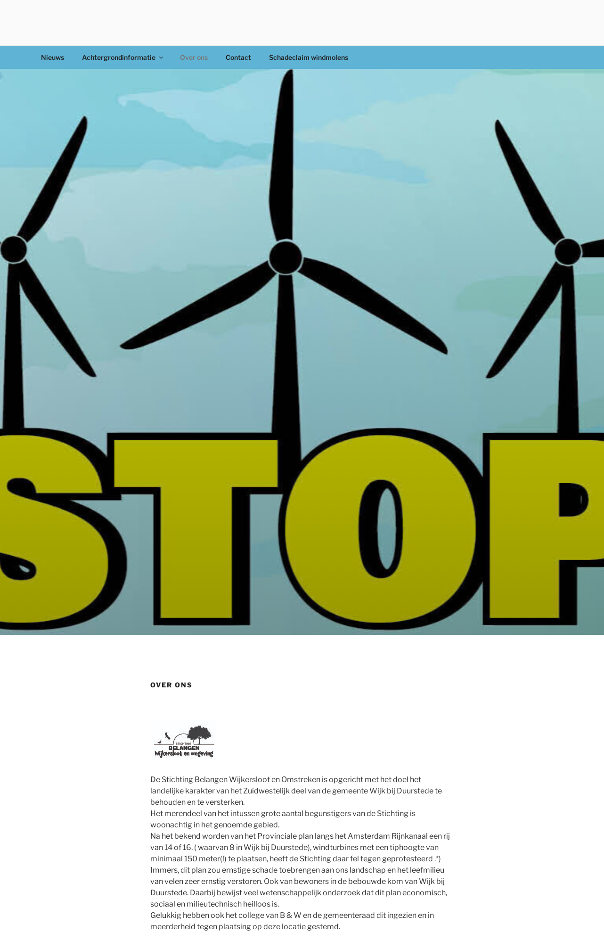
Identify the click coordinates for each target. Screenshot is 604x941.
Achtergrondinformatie (123, 57)
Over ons (194, 57)
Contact (238, 57)
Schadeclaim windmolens (308, 57)
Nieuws (52, 57)
